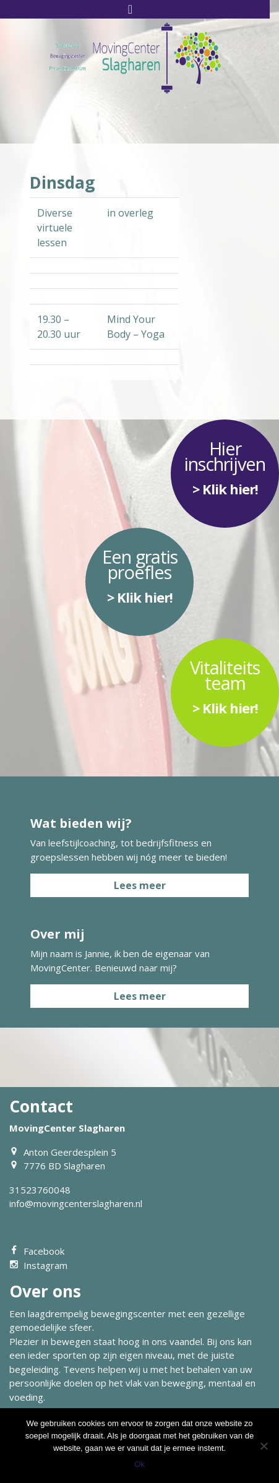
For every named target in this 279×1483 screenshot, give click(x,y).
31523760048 (40, 1190)
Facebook (36, 1251)
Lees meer (140, 885)
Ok (139, 1464)
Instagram (38, 1265)
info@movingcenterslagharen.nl (75, 1203)
